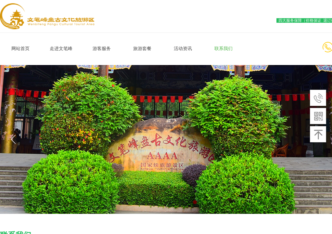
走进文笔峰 (61, 48)
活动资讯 (183, 48)
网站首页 (20, 48)
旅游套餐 (142, 48)
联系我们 (223, 48)
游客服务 (102, 48)
